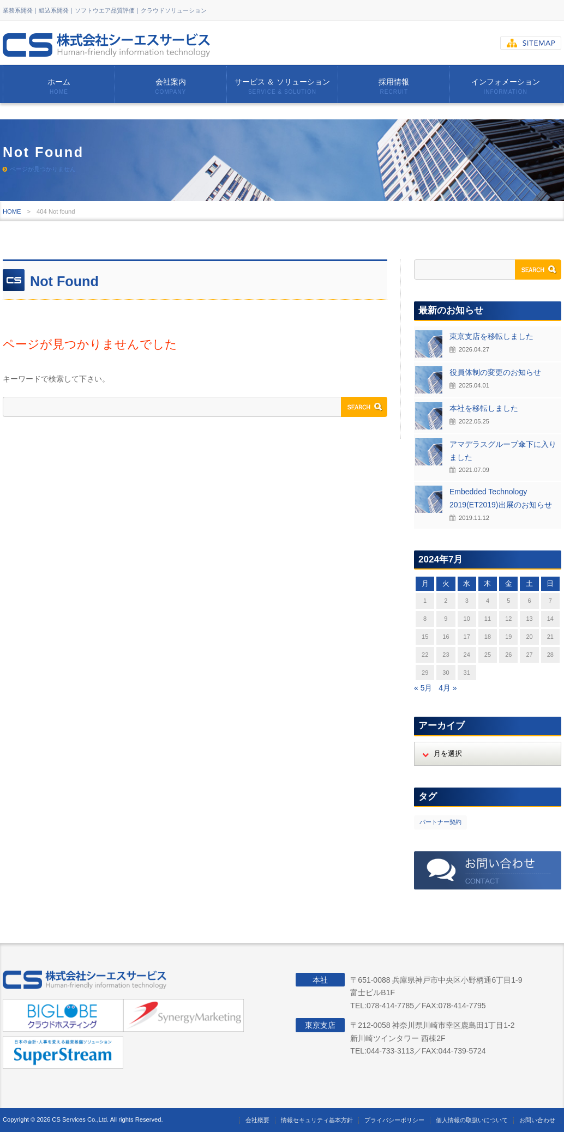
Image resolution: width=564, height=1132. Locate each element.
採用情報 (393, 86)
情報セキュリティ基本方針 (317, 1120)
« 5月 (423, 687)
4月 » (448, 687)
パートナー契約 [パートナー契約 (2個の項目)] (440, 822)
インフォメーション (505, 86)
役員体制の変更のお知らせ (495, 372)
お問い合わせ (537, 1120)
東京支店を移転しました (491, 336)
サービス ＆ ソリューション (282, 86)
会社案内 (170, 86)
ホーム (58, 86)
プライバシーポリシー (394, 1120)
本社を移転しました (483, 408)
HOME (12, 211)
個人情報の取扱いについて (472, 1120)
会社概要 (257, 1120)
